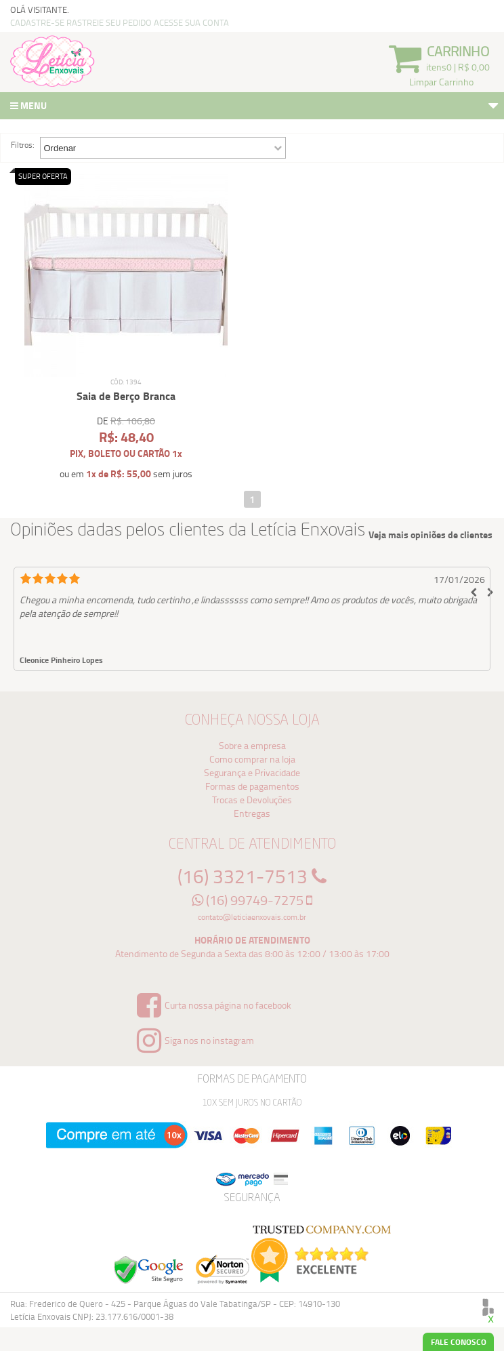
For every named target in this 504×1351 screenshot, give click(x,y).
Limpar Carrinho (441, 81)
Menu (255, 107)
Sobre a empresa (252, 745)
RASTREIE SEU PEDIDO (109, 22)
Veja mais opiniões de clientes (430, 535)
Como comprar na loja (252, 758)
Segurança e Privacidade (252, 772)
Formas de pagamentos (252, 786)
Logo (52, 60)
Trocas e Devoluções (252, 799)
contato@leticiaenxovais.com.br (252, 917)
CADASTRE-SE (37, 22)
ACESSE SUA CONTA (191, 22)
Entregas (252, 813)
